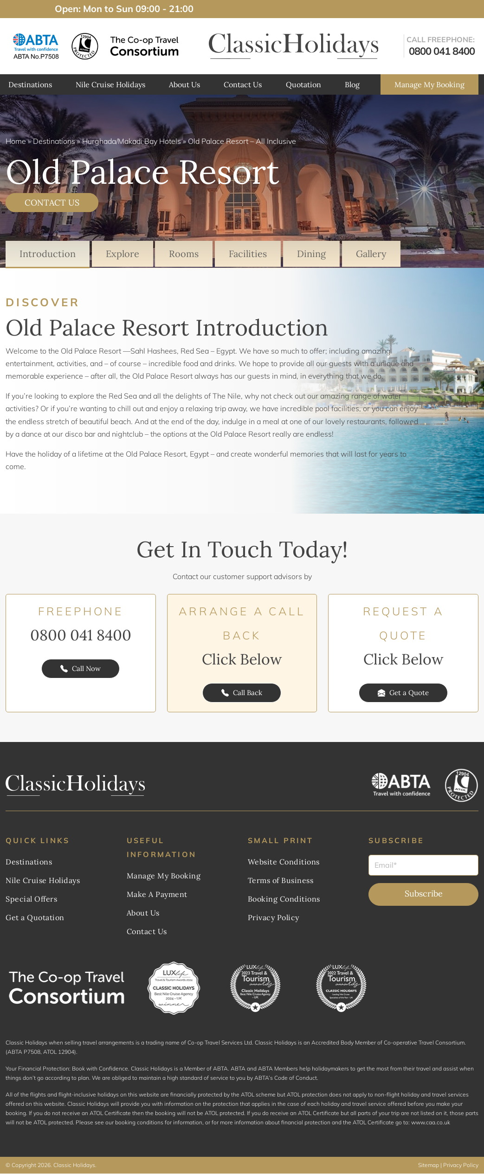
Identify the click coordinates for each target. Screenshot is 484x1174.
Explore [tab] (122, 253)
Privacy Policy (273, 917)
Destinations (30, 84)
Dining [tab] (311, 253)
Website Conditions (284, 862)
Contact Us (243, 84)
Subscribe (424, 894)
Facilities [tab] (248, 253)
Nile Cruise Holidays (110, 84)
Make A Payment (157, 894)
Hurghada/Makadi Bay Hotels (131, 141)
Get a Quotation (35, 917)
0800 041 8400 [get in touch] (442, 51)
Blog (352, 84)
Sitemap (428, 1165)
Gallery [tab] (371, 253)
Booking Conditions (284, 899)
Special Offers (31, 899)
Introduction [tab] (47, 253)
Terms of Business (281, 880)
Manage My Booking (429, 84)
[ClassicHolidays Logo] (294, 46)
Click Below (242, 659)
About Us (184, 84)
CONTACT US (52, 202)
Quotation (303, 84)
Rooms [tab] (184, 253)
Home (16, 141)
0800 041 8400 (80, 635)
